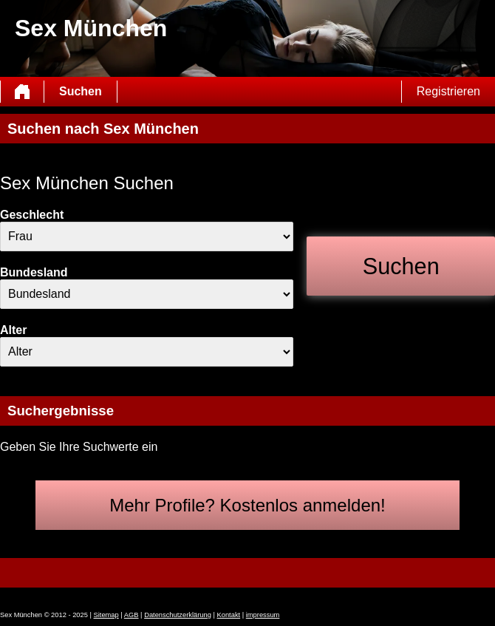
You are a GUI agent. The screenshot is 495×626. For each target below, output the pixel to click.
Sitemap (106, 615)
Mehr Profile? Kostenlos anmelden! (247, 505)
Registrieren (448, 91)
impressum (263, 615)
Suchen (80, 91)
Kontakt (229, 615)
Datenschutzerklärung (177, 615)
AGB (131, 615)
